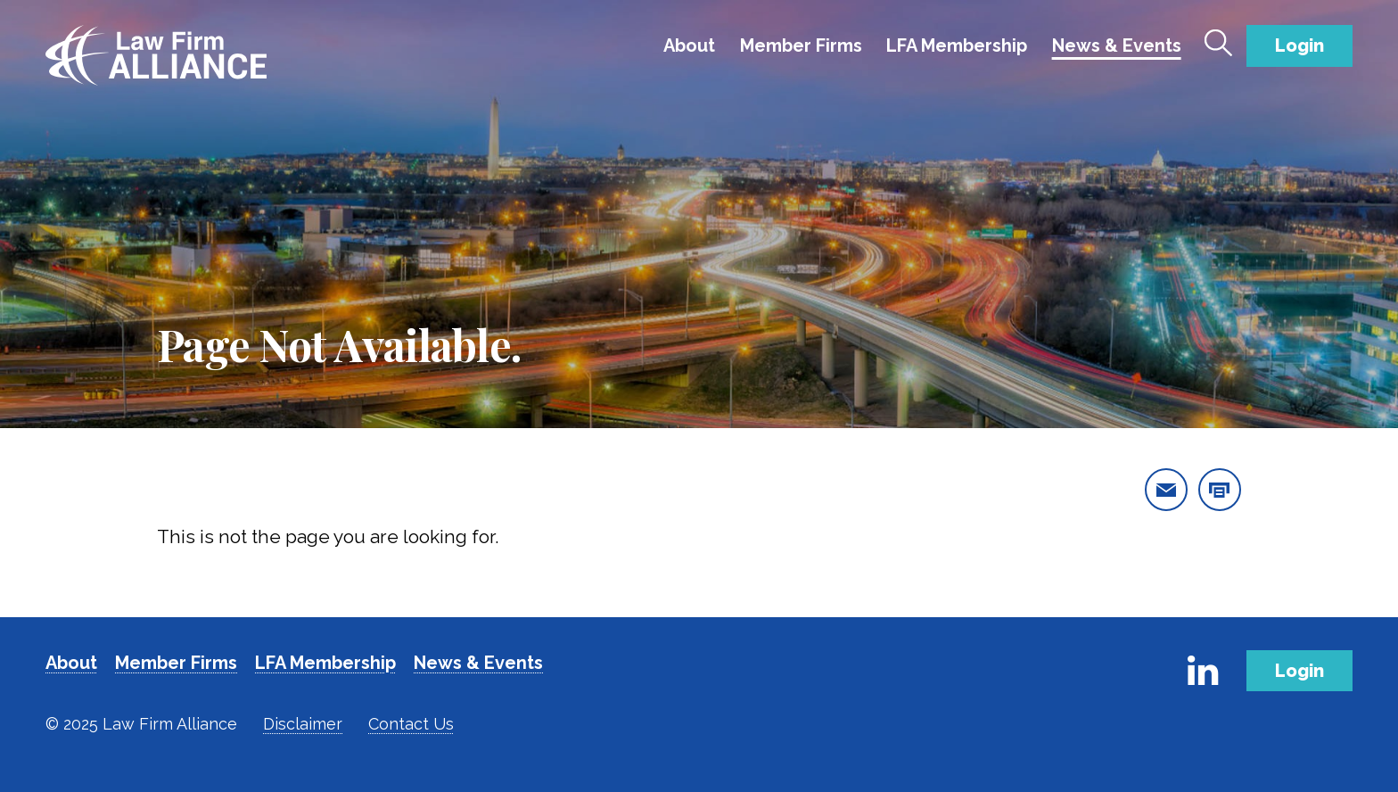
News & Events (1116, 45)
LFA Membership (956, 45)
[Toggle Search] (1219, 43)
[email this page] (1166, 489)
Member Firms (801, 45)
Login (1299, 45)
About (689, 45)
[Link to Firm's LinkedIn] (1202, 670)
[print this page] (1219, 489)
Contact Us (411, 723)
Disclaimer (302, 723)
